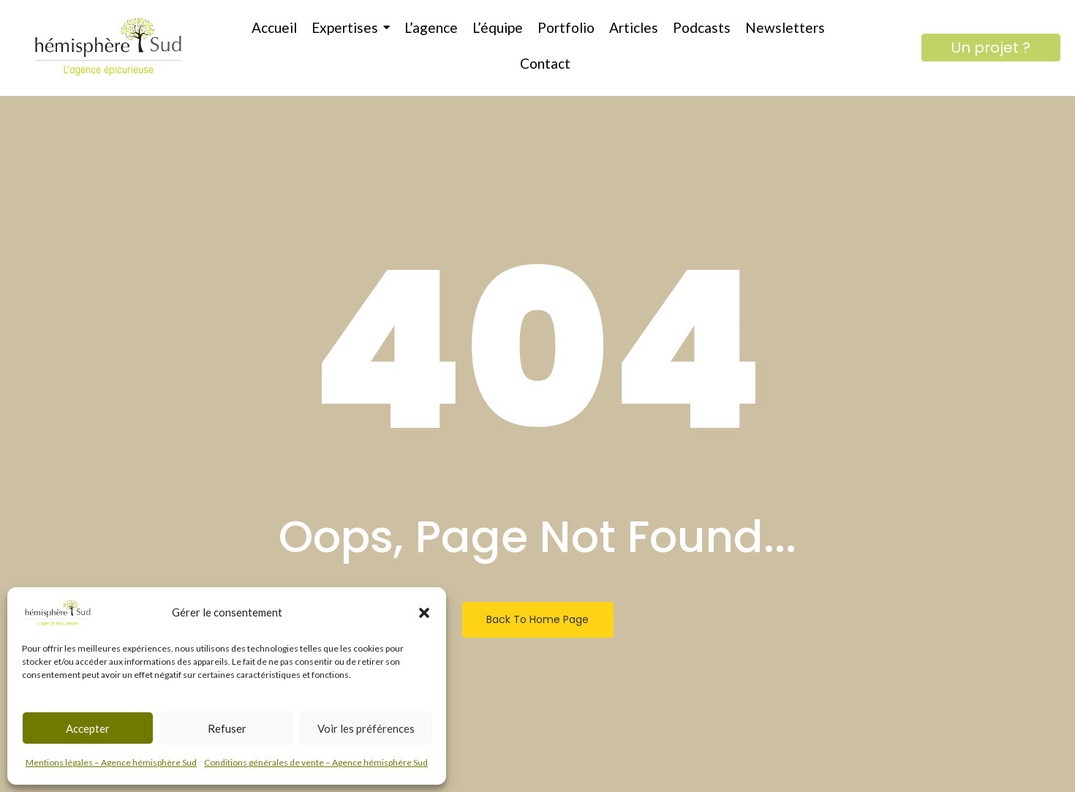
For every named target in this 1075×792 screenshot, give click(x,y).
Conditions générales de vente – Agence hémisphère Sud (316, 762)
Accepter (88, 728)
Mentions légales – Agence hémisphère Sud (111, 762)
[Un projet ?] (990, 47)
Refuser (227, 728)
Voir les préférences (366, 728)
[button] (424, 613)
